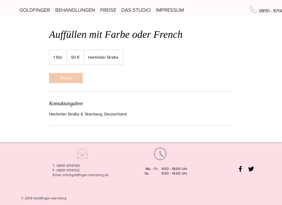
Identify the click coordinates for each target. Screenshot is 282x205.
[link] (66, 78)
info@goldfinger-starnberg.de (86, 175)
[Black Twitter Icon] (251, 169)
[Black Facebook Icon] (240, 169)
